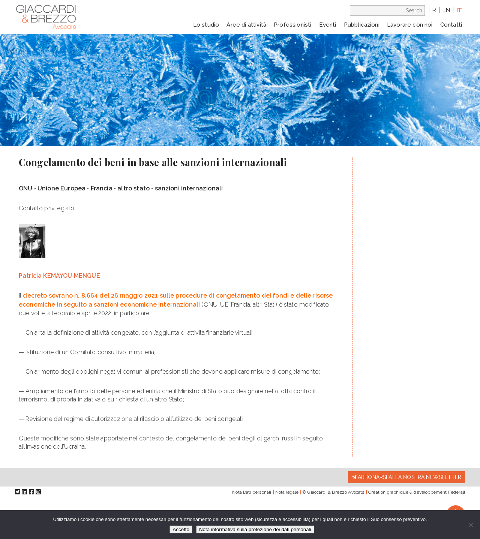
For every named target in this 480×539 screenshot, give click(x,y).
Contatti (451, 24)
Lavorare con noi (410, 24)
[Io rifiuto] (470, 525)
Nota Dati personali (251, 492)
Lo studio (206, 24)
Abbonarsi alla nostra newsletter (406, 477)
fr (432, 10)
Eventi (327, 24)
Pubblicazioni (362, 24)
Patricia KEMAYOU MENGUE (59, 275)
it (459, 10)
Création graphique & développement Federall (416, 492)
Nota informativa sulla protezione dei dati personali (255, 529)
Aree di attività (246, 24)
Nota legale (287, 492)
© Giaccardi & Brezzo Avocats (333, 492)
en (446, 10)
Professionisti (292, 24)
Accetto (180, 529)
